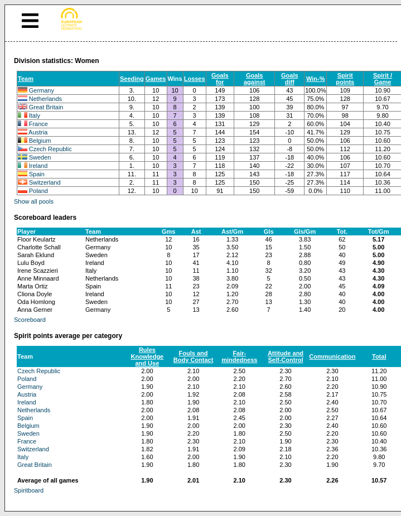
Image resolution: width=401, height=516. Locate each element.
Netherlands (45, 98)
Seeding (132, 78)
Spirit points (345, 78)
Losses (194, 78)
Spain (37, 174)
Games (156, 78)
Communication (332, 356)
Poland (38, 190)
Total (379, 356)
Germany (41, 90)
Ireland (38, 165)
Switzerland (45, 182)
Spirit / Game (382, 78)
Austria (37, 132)
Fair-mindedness (239, 356)
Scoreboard (30, 319)
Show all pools (34, 201)
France (38, 123)
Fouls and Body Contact (193, 356)
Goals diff (289, 78)
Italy (34, 115)
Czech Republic (50, 149)
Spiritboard (29, 490)
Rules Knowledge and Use (147, 356)
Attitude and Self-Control (285, 356)
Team (25, 78)
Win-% (315, 78)
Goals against (254, 78)
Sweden (40, 157)
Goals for (220, 78)
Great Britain (46, 107)
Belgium (40, 140)
